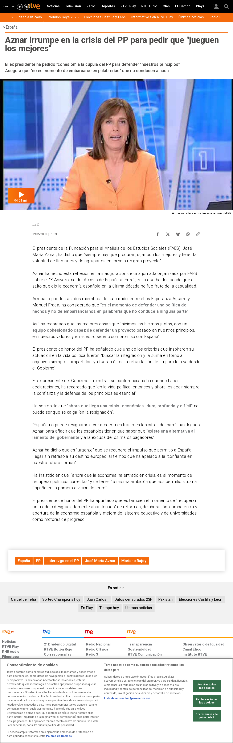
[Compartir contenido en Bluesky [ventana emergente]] (178, 233)
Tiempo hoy (109, 608)
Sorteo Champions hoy (61, 599)
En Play (87, 608)
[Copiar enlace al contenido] (198, 233)
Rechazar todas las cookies (206, 701)
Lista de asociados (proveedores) (127, 698)
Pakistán (165, 599)
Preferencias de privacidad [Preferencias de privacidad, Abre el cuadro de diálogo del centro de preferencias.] (207, 716)
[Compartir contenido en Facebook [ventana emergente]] (158, 233)
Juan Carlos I (97, 599)
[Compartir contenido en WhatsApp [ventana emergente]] (188, 233)
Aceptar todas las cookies (206, 686)
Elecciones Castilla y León (200, 599)
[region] (116, 700)
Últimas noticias (138, 608)
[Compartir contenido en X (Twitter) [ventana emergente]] (168, 233)
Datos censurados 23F (133, 599)
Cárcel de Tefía (23, 599)
